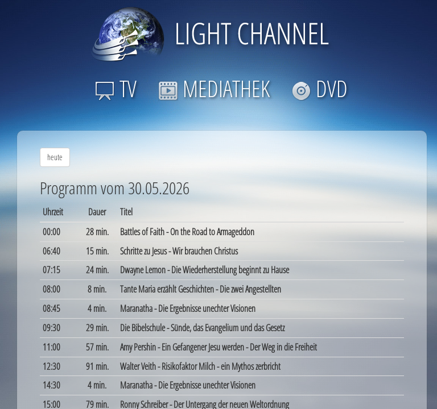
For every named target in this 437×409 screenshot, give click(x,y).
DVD (319, 88)
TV (116, 88)
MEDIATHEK (214, 88)
